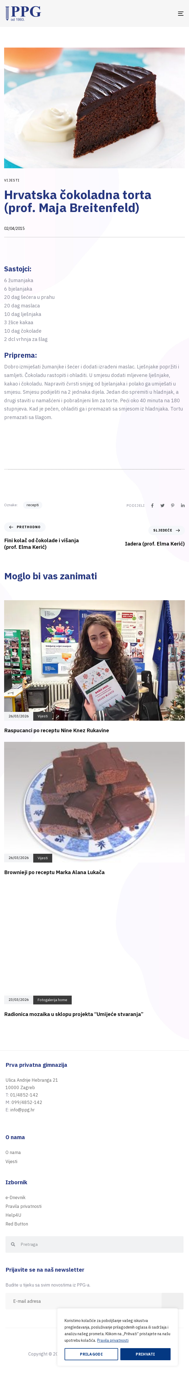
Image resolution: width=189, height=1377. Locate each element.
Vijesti (12, 180)
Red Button (16, 1224)
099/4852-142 (27, 1102)
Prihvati (145, 1354)
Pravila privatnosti (113, 1340)
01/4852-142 (24, 1095)
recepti (33, 505)
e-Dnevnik (15, 1197)
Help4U (13, 1215)
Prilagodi (91, 1354)
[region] (117, 1337)
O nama (13, 1152)
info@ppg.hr (22, 1109)
